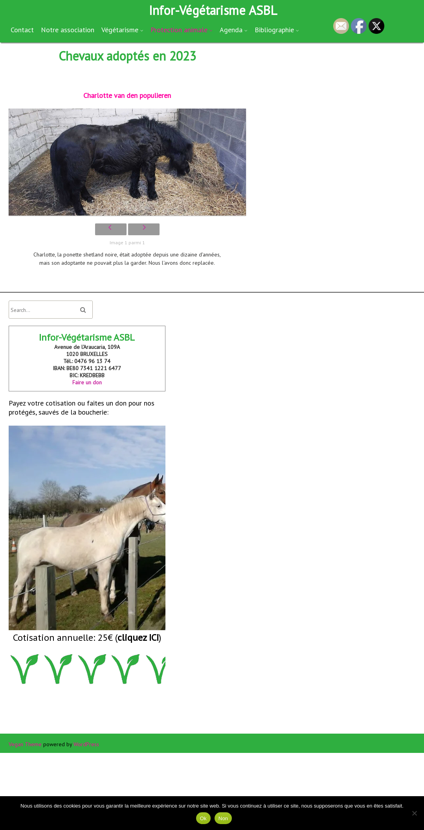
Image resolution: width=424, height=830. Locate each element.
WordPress (86, 744)
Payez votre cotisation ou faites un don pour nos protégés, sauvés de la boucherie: (87, 514)
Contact (22, 29)
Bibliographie (274, 29)
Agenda (231, 29)
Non (223, 818)
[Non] (414, 813)
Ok (203, 818)
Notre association (67, 29)
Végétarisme (119, 29)
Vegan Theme (25, 744)
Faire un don (87, 382)
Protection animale (179, 29)
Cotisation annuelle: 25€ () (87, 637)
